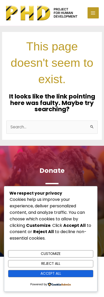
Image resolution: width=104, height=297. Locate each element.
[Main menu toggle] (93, 12)
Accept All (51, 273)
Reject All (50, 263)
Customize (51, 253)
